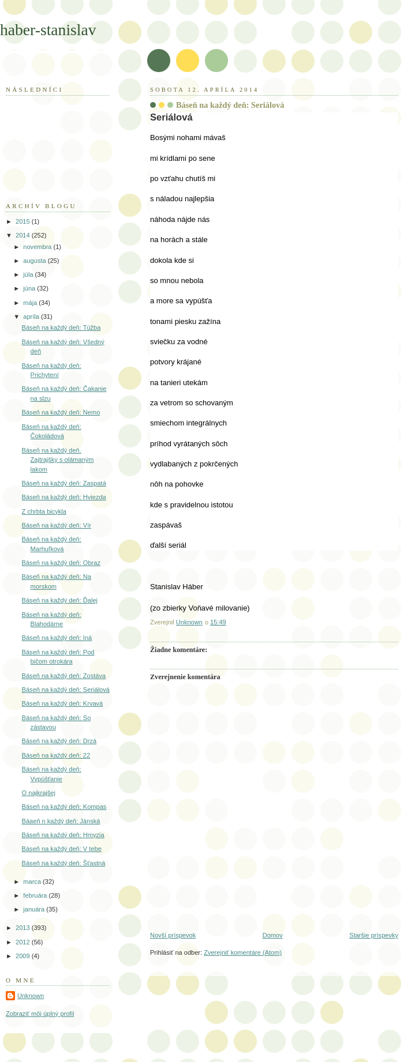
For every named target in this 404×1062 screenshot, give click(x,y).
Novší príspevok (173, 935)
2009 (24, 955)
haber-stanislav (48, 30)
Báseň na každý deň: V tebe (62, 848)
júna (30, 288)
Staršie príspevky (373, 935)
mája (31, 302)
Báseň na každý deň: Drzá (59, 740)
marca (33, 881)
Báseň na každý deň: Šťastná (64, 863)
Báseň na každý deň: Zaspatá (64, 483)
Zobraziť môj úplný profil (40, 1013)
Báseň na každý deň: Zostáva (64, 675)
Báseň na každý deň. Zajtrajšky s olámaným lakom (58, 460)
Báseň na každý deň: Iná (57, 637)
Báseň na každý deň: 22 (56, 755)
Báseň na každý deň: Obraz (61, 562)
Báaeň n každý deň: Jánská (61, 821)
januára (34, 909)
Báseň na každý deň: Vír (56, 525)
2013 (24, 927)
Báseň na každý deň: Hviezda (64, 497)
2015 (24, 221)
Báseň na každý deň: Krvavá (62, 703)
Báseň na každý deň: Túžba (61, 327)
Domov (273, 935)
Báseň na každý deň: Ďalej (60, 600)
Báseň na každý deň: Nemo (61, 412)
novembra (38, 246)
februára (35, 895)
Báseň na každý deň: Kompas (64, 806)
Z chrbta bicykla (44, 511)
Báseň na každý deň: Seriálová (66, 689)
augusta (35, 260)
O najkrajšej (38, 792)
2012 (24, 942)
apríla (32, 316)
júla (29, 274)
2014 (24, 235)
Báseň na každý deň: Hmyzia (63, 834)
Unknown (30, 995)
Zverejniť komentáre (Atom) (243, 952)
